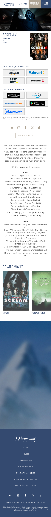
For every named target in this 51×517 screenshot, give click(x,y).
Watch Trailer (25, 135)
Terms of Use (25, 460)
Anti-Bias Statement (25, 486)
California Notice (25, 473)
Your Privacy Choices (25, 479)
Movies (22, 4)
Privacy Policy (25, 467)
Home (25, 448)
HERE (34, 511)
